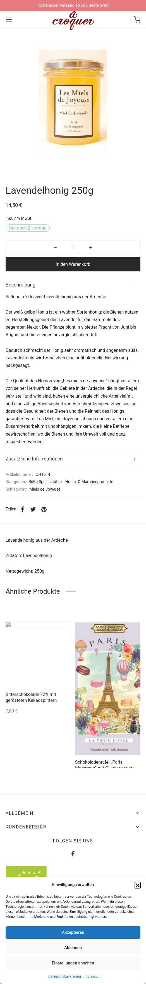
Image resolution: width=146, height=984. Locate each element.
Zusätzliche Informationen (34, 459)
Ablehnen (73, 947)
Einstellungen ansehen (73, 963)
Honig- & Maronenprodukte (89, 481)
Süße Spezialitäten (45, 481)
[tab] (73, 285)
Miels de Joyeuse (44, 489)
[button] (137, 885)
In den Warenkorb (73, 264)
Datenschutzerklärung (64, 976)
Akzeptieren (73, 932)
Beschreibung (20, 285)
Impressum (92, 976)
